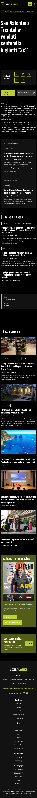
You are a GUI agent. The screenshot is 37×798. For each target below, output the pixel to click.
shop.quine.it (19, 688)
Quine (18, 780)
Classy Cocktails (6, 223)
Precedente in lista (11, 143)
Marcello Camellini (27, 223)
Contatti (18, 707)
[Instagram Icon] (17, 693)
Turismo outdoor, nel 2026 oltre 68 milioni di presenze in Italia (16, 253)
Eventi (18, 737)
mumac (6, 148)
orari (12, 148)
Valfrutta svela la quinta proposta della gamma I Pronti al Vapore (18, 191)
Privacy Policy (18, 718)
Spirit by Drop (18, 745)
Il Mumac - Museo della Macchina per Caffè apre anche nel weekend (18, 155)
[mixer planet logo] (18, 669)
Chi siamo (19, 703)
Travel (8, 10)
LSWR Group (19, 776)
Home (2, 10)
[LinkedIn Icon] (24, 693)
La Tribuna (18, 784)
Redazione (17, 159)
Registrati (29, 643)
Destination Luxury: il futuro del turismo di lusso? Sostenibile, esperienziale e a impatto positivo (18, 499)
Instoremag (18, 761)
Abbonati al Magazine (12, 622)
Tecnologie (18, 730)
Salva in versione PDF (26, 93)
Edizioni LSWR (18, 773)
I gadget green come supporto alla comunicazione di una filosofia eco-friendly (16, 274)
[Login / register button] (30, 4)
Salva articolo (9, 93)
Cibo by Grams (18, 741)
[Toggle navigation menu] (2, 4)
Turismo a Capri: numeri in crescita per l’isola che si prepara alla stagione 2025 (18, 460)
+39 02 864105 (21, 684)
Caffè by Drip (18, 748)
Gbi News (18, 757)
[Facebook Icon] (21, 693)
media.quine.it (9, 688)
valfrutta (7, 185)
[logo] (12, 4)
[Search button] (34, 4)
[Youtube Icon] (27, 693)
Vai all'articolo (10, 617)
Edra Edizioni (18, 769)
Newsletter (18, 711)
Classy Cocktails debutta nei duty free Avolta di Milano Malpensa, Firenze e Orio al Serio (18, 230)
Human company (6, 248)
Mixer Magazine (18, 714)
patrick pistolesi (16, 223)
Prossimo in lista (10, 180)
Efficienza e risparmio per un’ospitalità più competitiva (17, 541)
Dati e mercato (18, 727)
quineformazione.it (29, 688)
